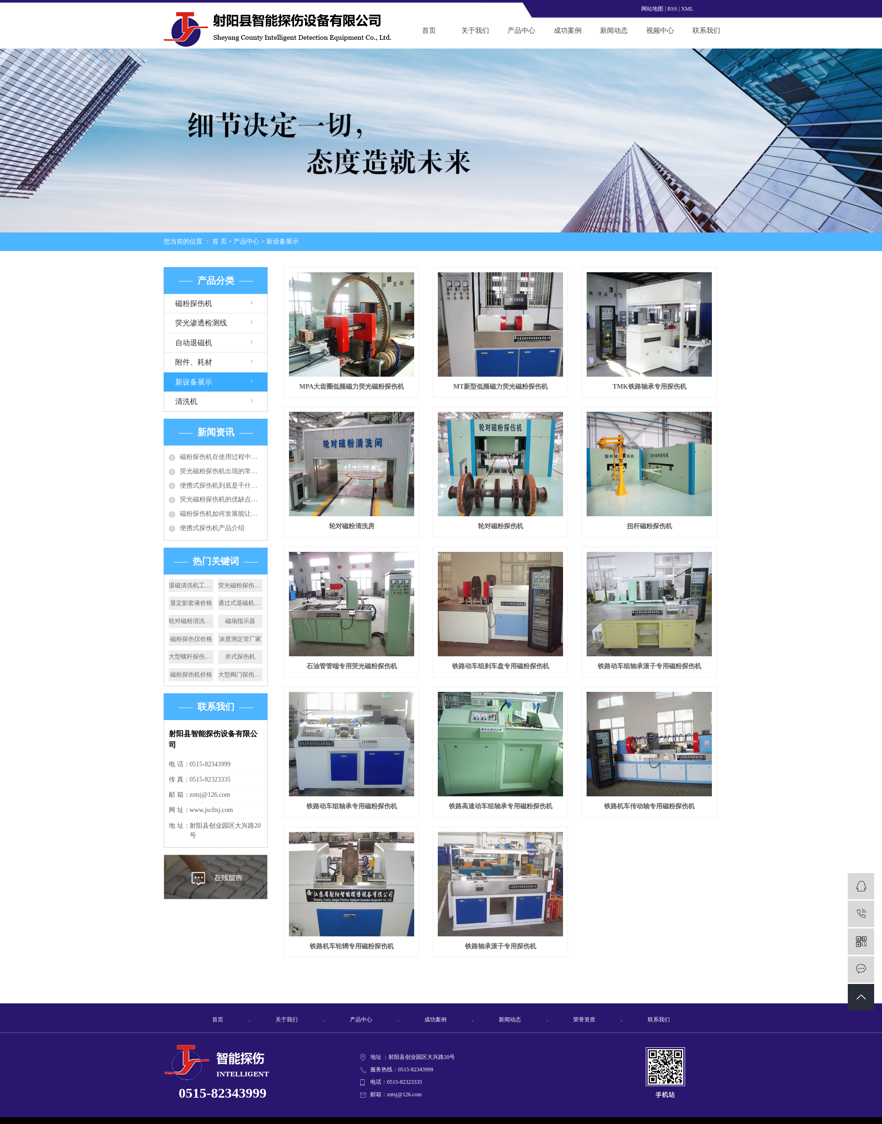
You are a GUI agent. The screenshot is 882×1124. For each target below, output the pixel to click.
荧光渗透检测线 (201, 323)
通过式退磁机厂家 (240, 602)
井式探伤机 (240, 656)
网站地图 (652, 9)
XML (687, 9)
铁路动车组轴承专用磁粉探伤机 (351, 806)
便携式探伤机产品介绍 (212, 528)
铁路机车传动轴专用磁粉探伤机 (649, 806)
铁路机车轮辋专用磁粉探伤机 (352, 946)
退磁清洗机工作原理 (191, 585)
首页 (429, 30)
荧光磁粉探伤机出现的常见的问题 (221, 471)
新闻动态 (614, 30)
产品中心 (521, 30)
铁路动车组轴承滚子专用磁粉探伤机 (649, 666)
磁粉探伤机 (193, 303)
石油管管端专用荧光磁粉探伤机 (351, 666)
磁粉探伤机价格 (191, 674)
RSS (672, 9)
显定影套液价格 (191, 602)
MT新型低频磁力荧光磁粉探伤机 (500, 386)
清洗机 (186, 401)
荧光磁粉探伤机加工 (240, 585)
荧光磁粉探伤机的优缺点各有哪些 (221, 499)
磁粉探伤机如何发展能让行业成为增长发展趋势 (221, 513)
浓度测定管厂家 (240, 638)
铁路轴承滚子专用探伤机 (500, 946)
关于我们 (475, 30)
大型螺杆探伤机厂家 (191, 656)
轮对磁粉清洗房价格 (191, 620)
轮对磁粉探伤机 (500, 526)
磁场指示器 (240, 620)
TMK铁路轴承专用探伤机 (649, 386)
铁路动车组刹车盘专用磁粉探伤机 (500, 666)
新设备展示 (282, 241)
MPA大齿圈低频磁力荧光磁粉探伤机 (352, 386)
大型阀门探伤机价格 (240, 674)
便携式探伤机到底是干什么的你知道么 (221, 485)
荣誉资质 (584, 1019)
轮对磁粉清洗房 (351, 526)
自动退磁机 (193, 343)
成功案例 (568, 30)
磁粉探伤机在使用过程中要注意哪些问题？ (221, 456)
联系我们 (706, 30)
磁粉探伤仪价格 (191, 638)
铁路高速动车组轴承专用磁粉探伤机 (500, 806)
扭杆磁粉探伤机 (649, 526)
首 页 (219, 241)
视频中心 (660, 30)
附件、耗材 (193, 362)
